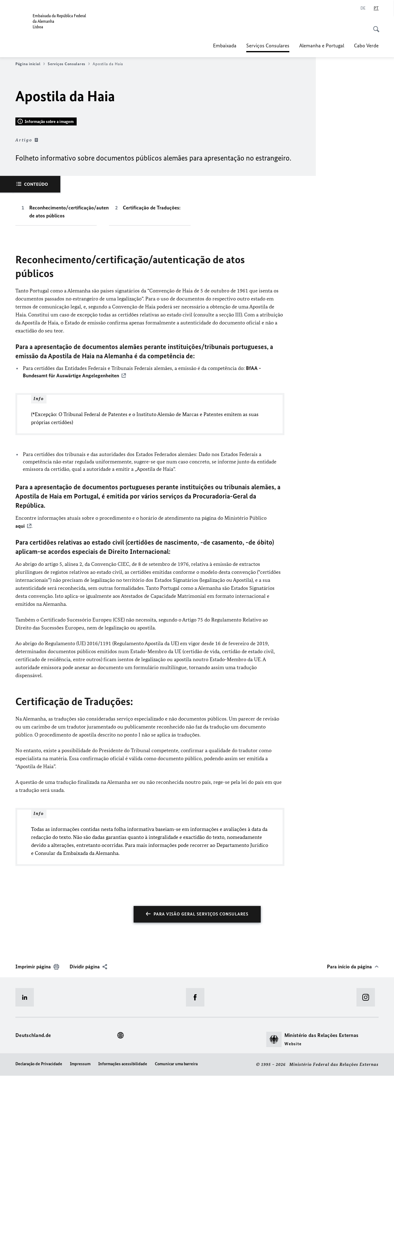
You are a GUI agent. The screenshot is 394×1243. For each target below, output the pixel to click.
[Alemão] (363, 8)
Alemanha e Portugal (321, 45)
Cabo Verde (366, 45)
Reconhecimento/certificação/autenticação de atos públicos (63, 379)
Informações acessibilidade (122, 1231)
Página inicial (30, 64)
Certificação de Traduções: (152, 375)
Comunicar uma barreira (176, 1231)
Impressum (80, 1231)
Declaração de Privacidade (38, 1231)
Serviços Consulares (267, 45)
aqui (20, 694)
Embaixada (224, 45)
